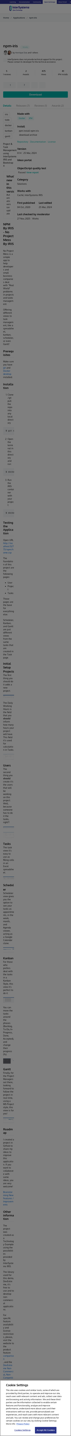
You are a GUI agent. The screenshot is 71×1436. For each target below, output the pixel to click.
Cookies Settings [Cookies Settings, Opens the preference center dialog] (22, 1430)
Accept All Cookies (46, 1430)
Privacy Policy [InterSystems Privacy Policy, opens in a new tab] (22, 1424)
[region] (35, 1408)
